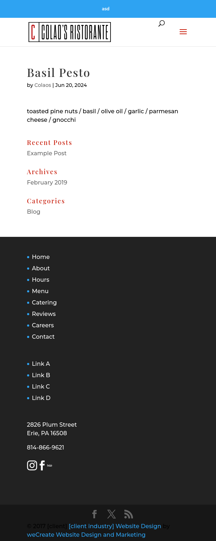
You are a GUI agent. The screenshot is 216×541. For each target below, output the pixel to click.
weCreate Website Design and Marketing (86, 534)
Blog (34, 211)
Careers (43, 325)
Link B (41, 375)
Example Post (47, 153)
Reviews (44, 314)
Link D (41, 398)
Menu (40, 291)
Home (41, 257)
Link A (41, 363)
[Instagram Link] (32, 467)
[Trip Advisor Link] (50, 467)
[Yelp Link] (47, 467)
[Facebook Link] (42, 467)
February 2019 (47, 182)
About (41, 268)
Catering (44, 302)
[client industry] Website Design (115, 526)
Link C (41, 386)
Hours (41, 279)
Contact (43, 336)
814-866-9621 (45, 447)
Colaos (43, 85)
